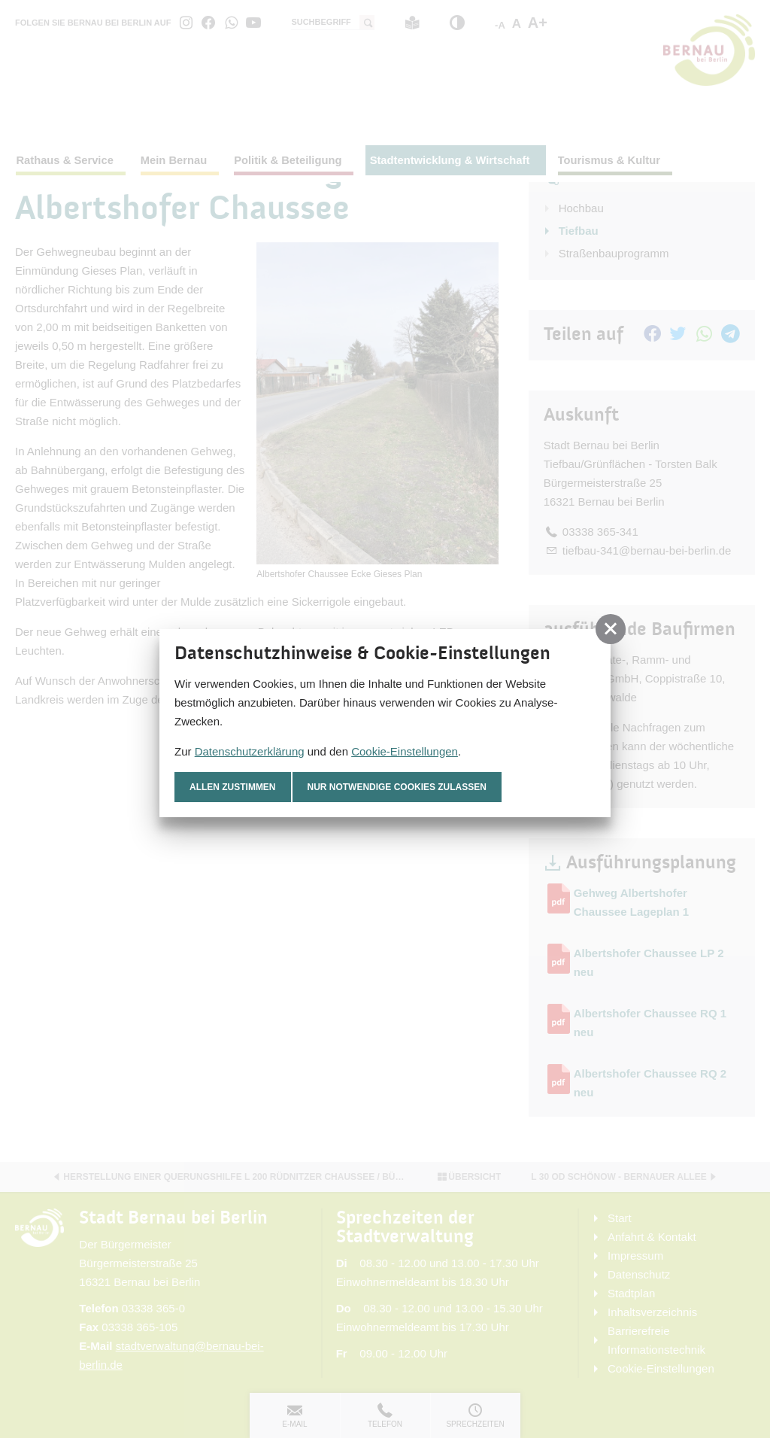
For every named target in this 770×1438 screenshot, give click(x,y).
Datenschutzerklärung (250, 751)
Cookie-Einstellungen (404, 751)
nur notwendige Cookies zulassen (397, 787)
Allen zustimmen (232, 787)
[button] (611, 629)
